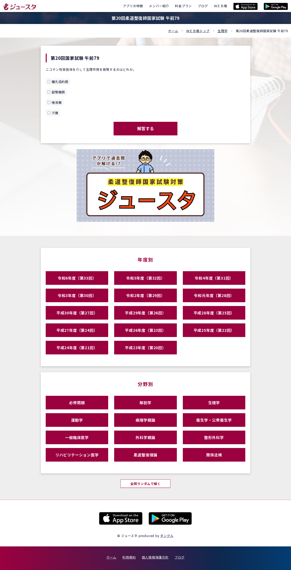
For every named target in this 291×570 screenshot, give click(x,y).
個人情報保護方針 (155, 557)
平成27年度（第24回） (77, 330)
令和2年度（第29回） (145, 295)
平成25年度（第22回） (214, 330)
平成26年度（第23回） (145, 330)
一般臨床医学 (77, 437)
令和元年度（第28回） (214, 295)
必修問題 (77, 402)
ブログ (180, 557)
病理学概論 (145, 420)
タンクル (166, 535)
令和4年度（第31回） (214, 278)
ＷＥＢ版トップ (198, 30)
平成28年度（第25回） (214, 312)
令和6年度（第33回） (77, 278)
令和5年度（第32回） (145, 278)
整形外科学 (214, 437)
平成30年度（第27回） (77, 312)
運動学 (77, 420)
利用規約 (129, 557)
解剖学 (145, 402)
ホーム (173, 30)
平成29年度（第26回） (145, 312)
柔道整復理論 (145, 454)
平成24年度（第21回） (77, 347)
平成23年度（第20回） (145, 347)
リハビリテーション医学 (77, 454)
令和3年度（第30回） (77, 295)
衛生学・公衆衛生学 (214, 420)
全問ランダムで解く (145, 483)
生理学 (223, 30)
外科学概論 (145, 437)
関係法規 (214, 454)
